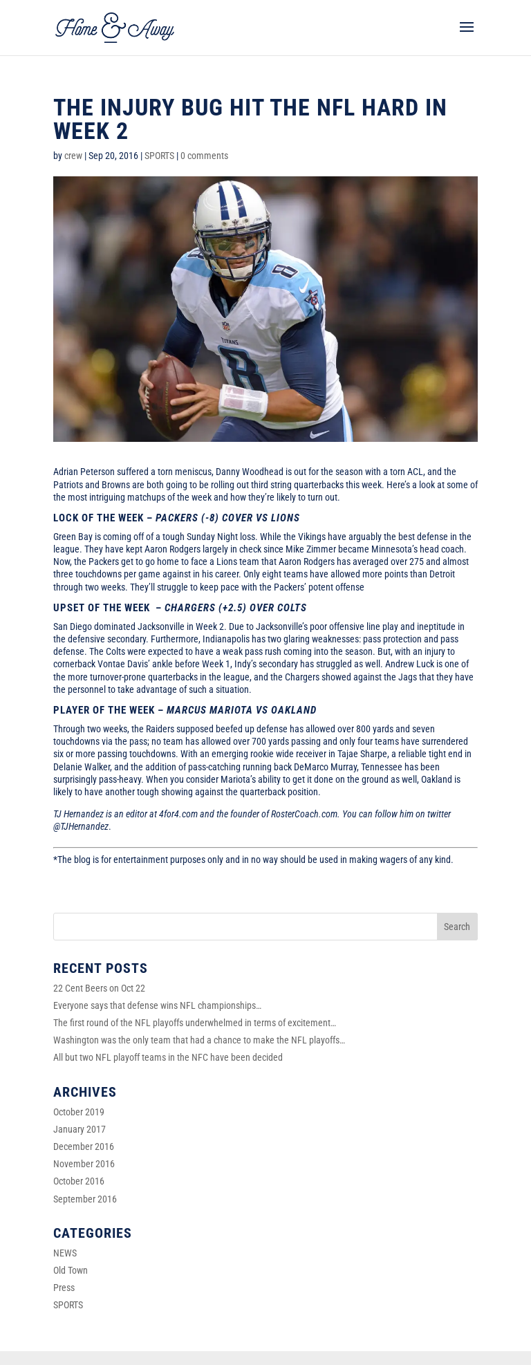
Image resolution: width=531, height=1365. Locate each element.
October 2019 (78, 1111)
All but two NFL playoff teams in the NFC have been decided (168, 1057)
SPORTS (159, 155)
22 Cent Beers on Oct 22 (99, 988)
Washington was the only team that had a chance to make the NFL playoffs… (199, 1040)
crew (73, 155)
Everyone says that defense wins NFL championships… (157, 1005)
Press (64, 1287)
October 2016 (78, 1181)
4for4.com (178, 813)
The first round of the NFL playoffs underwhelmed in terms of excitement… (194, 1022)
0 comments (204, 155)
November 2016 (84, 1163)
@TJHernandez (81, 826)
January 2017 (79, 1129)
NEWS (65, 1253)
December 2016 (83, 1146)
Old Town (70, 1270)
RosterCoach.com (304, 813)
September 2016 (85, 1199)
